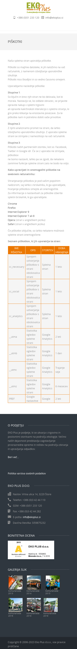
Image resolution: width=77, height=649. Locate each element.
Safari (11, 224)
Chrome (12, 203)
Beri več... (13, 457)
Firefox (12, 207)
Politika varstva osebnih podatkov (27, 473)
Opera (11, 220)
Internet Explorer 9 (18, 211)
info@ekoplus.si (54, 17)
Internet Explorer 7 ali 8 (21, 215)
